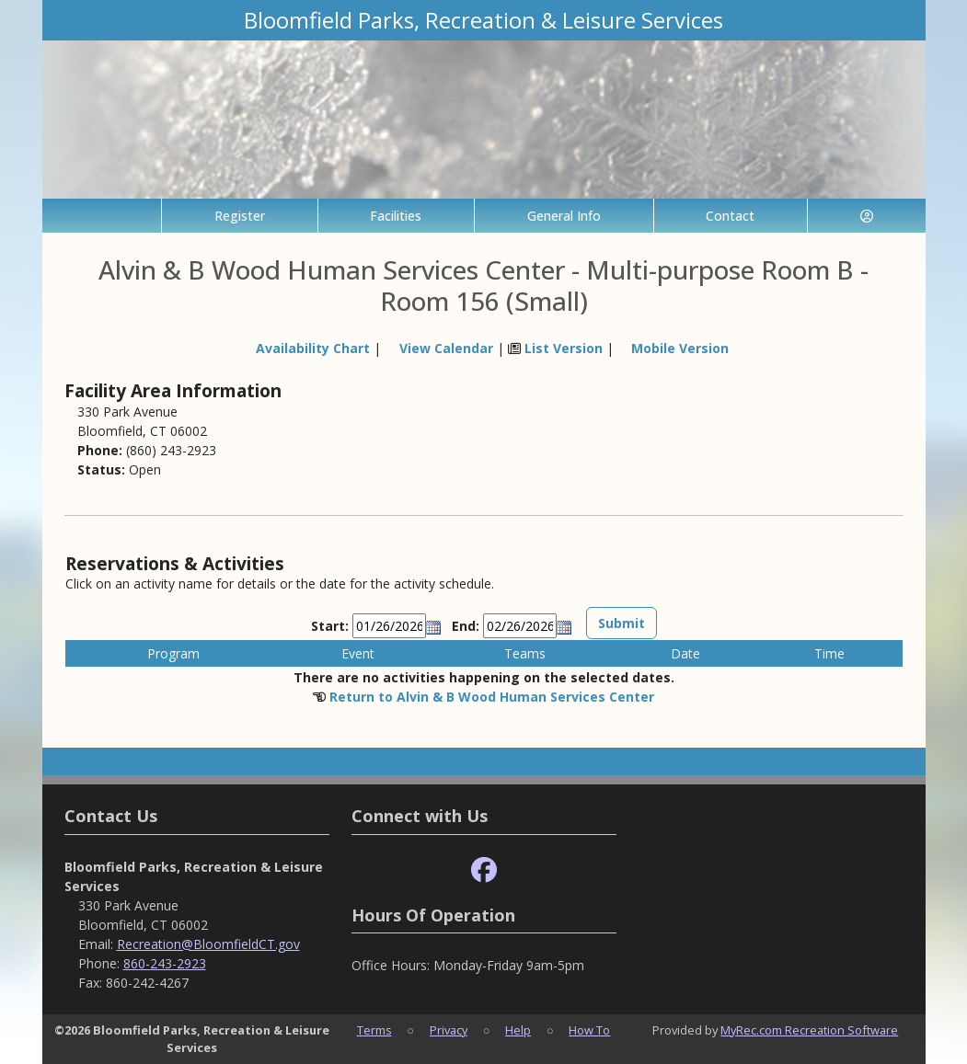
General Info (564, 215)
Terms (374, 1030)
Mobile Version (680, 348)
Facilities (395, 215)
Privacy (448, 1030)
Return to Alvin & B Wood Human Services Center (491, 696)
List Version (563, 348)
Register (239, 215)
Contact (730, 215)
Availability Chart (304, 348)
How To (589, 1030)
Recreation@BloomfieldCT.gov (208, 944)
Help (518, 1030)
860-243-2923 (164, 963)
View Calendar (446, 348)
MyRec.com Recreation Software (809, 1030)
